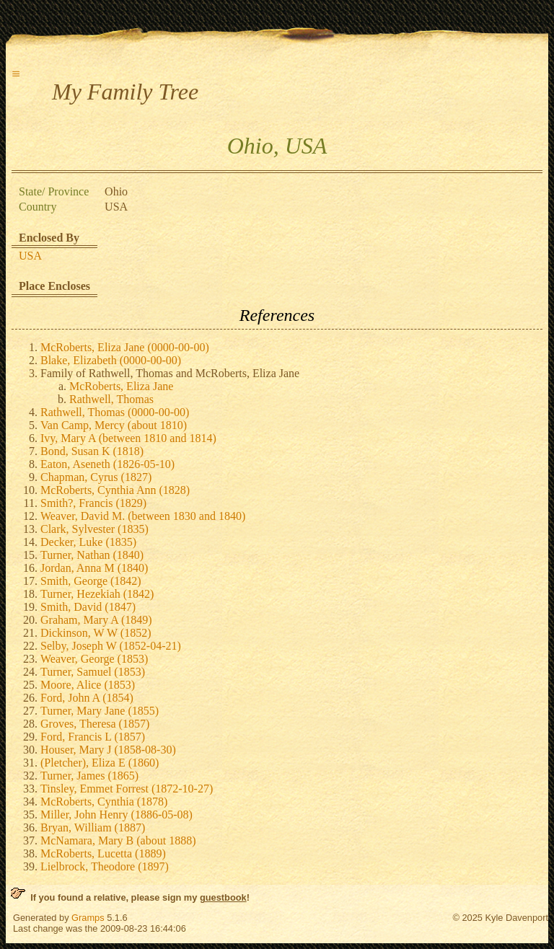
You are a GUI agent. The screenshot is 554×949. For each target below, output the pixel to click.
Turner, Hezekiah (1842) (97, 594)
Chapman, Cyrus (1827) (95, 477)
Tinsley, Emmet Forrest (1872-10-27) (126, 788)
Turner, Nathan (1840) (92, 555)
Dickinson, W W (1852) (95, 633)
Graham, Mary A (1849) (96, 620)
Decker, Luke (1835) (88, 542)
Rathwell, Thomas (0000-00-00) (114, 412)
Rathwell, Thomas (111, 399)
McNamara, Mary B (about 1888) (118, 840)
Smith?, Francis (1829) (93, 503)
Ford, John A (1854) (86, 698)
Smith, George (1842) (90, 581)
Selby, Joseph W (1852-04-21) (110, 646)
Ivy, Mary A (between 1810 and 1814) (128, 438)
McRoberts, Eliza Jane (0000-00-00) (124, 347)
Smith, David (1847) (88, 607)
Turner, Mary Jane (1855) (99, 711)
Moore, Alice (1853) (87, 685)
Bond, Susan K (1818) (92, 451)
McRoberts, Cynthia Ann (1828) (115, 490)
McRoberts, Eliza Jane (121, 386)
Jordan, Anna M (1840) (94, 568)
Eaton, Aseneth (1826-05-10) (107, 464)
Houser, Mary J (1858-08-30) (108, 749)
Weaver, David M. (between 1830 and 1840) (142, 516)
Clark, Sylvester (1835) (94, 529)
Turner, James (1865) (89, 775)
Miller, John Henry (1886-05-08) (116, 814)
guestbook (223, 897)
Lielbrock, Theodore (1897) (104, 866)
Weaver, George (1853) (94, 659)
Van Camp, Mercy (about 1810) (113, 425)
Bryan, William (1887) (92, 827)
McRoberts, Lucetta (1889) (103, 853)
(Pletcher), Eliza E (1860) (99, 762)
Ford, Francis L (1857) (92, 736)
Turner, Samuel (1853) (92, 672)
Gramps (88, 917)
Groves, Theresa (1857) (94, 724)
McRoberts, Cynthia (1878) (103, 801)
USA (30, 256)
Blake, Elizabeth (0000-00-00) (110, 360)
